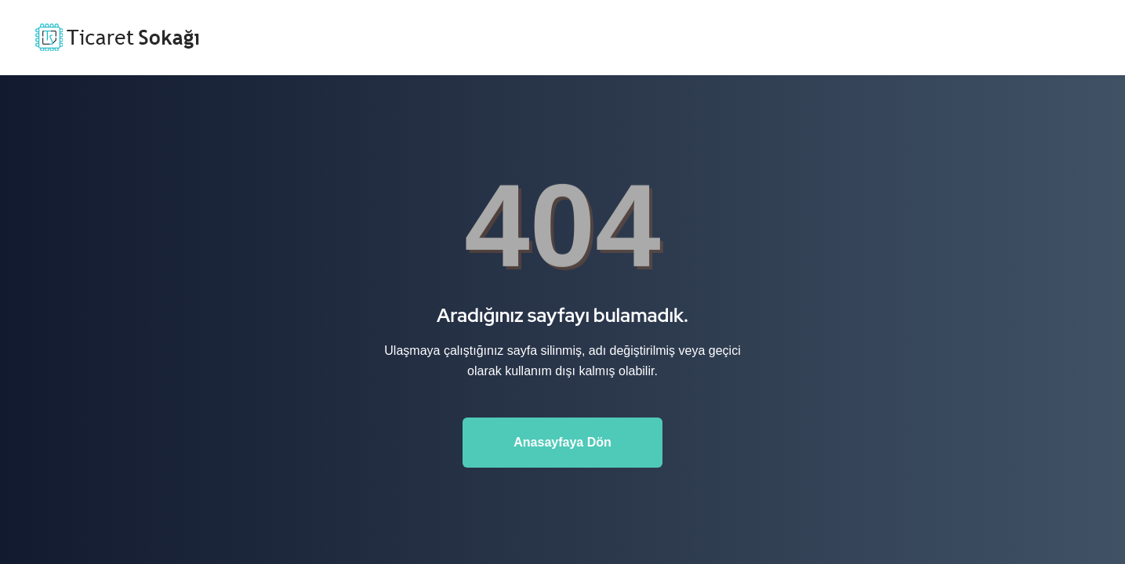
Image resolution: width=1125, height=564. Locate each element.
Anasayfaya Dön (562, 442)
